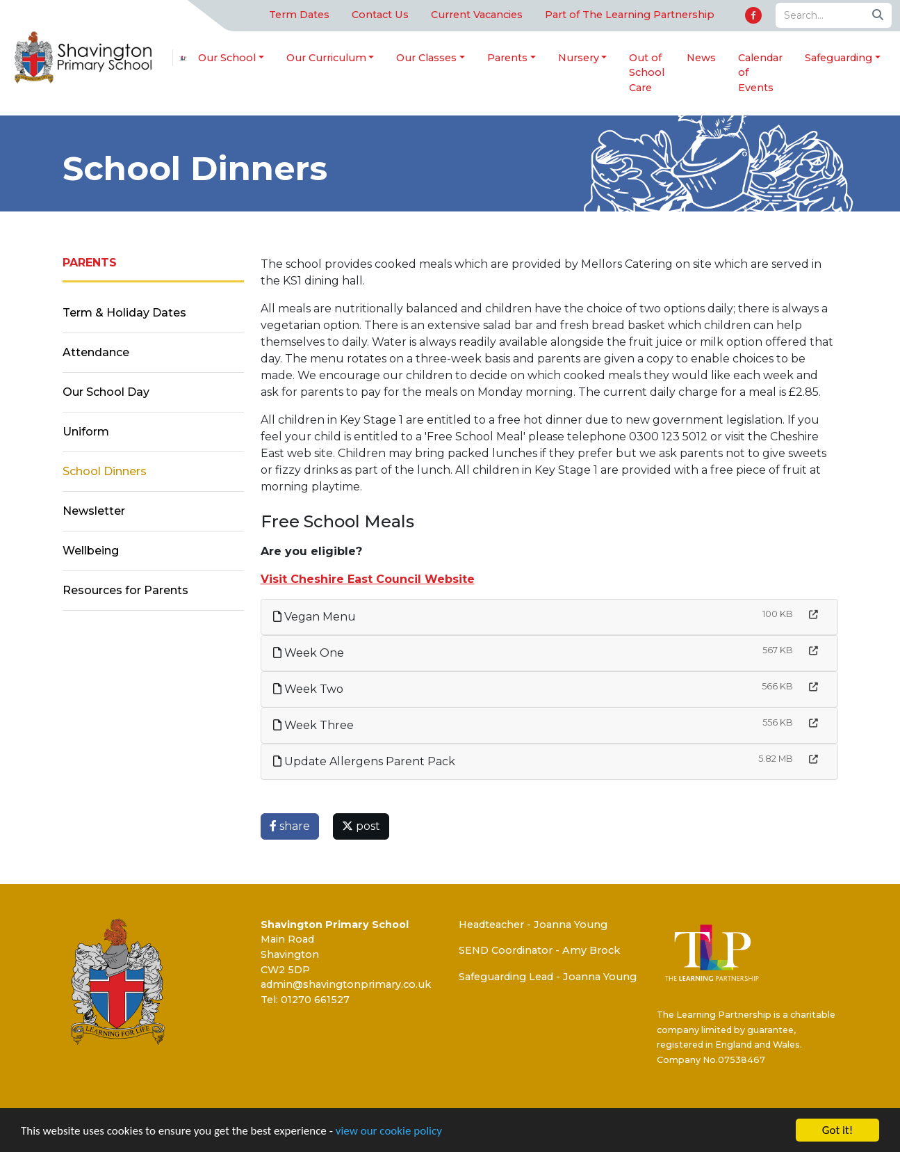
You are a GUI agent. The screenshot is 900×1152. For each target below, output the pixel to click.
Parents (507, 57)
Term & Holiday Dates (124, 312)
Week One (308, 652)
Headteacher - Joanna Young (533, 924)
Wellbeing (91, 550)
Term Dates (299, 14)
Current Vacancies (477, 14)
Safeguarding (838, 57)
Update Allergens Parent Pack (364, 761)
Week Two (308, 689)
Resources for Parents (125, 590)
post (361, 826)
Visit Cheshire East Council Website (368, 579)
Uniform (86, 431)
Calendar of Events (760, 72)
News (701, 57)
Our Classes (426, 57)
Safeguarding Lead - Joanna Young (548, 976)
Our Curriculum (326, 57)
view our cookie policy (389, 1130)
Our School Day (106, 392)
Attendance (96, 352)
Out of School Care (646, 72)
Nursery (578, 57)
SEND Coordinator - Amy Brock (539, 950)
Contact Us (380, 14)
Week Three (313, 725)
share (290, 826)
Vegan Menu (314, 616)
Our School (227, 57)
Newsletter (94, 511)
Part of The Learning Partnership (629, 14)
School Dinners (105, 471)
